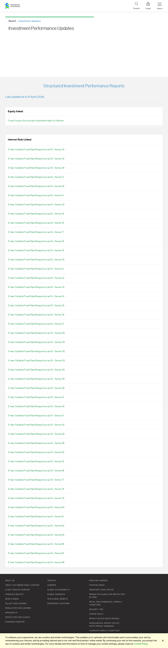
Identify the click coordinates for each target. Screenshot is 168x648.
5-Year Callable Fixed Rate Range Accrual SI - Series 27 (36, 177)
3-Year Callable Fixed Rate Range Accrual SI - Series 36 (36, 388)
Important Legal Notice (101, 590)
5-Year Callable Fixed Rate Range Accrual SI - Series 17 (36, 232)
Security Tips (96, 609)
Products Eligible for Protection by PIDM (107, 596)
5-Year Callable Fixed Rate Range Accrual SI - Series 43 (36, 425)
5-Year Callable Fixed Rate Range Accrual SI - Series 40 (36, 406)
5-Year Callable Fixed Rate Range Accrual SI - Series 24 (36, 296)
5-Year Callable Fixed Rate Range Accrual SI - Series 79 (36, 498)
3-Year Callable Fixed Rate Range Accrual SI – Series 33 (36, 360)
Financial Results (14, 594)
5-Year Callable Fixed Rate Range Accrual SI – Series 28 (36, 333)
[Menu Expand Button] (159, 5)
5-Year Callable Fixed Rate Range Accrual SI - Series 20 (36, 204)
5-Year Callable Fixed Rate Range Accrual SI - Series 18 (36, 214)
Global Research (56, 594)
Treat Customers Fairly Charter (22, 585)
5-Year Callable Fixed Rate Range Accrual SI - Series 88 (36, 562)
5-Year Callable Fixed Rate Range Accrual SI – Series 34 (36, 370)
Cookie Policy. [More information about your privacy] (141, 644)
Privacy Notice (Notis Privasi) (104, 618)
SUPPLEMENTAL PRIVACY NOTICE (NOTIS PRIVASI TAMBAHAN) (104, 624)
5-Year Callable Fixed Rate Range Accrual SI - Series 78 (36, 489)
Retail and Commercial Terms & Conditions (105, 603)
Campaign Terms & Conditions (104, 631)
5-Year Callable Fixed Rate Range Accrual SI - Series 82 (36, 526)
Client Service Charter (17, 590)
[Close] (162, 640)
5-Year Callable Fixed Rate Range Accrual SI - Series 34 (36, 149)
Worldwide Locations (58, 603)
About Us (10, 580)
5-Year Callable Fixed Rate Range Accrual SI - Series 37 (36, 397)
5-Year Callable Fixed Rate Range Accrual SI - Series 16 (36, 223)
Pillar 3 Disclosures (16, 603)
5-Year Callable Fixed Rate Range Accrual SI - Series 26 (36, 186)
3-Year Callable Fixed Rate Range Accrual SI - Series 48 (36, 434)
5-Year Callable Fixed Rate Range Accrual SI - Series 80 (36, 507)
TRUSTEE (51, 580)
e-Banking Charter (15, 622)
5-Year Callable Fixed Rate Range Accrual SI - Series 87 (36, 553)
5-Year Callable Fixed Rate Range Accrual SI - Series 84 (36, 535)
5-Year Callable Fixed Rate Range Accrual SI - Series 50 (36, 452)
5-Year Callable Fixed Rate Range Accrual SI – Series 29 (36, 342)
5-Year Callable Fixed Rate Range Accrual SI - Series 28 (36, 168)
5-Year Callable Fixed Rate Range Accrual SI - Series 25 (36, 305)
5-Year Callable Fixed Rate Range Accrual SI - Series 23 (36, 287)
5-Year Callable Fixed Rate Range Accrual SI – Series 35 (36, 379)
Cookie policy (96, 614)
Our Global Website (57, 599)
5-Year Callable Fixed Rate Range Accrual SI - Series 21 (36, 195)
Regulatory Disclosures (18, 608)
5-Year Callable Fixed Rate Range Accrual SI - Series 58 (36, 471)
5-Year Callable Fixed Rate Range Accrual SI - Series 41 (36, 416)
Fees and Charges (98, 580)
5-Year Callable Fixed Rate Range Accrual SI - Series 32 (36, 159)
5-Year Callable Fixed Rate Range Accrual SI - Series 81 (36, 516)
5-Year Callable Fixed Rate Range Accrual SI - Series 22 (36, 278)
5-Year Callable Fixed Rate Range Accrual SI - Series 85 (36, 544)
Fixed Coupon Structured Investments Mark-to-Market (36, 121)
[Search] (136, 6)
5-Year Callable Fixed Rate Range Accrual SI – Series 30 (36, 351)
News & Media (12, 599)
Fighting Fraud (96, 585)
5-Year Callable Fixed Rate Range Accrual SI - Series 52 (36, 461)
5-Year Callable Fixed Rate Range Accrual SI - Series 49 (36, 443)
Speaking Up (11, 613)
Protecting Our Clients (17, 617)
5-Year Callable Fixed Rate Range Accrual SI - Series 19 (36, 250)
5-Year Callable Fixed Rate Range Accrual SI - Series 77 (36, 480)
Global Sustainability (58, 590)
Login (148, 6)
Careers (51, 585)
